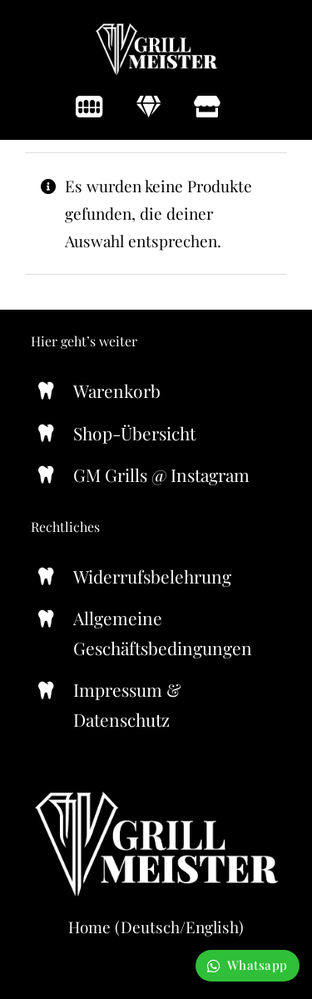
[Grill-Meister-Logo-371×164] (156, 28)
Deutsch (150, 926)
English (212, 926)
